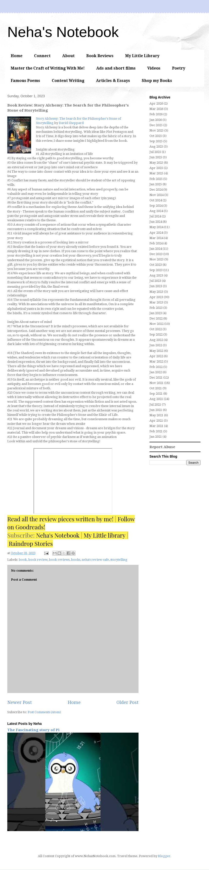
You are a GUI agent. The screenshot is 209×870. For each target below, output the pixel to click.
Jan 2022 (155, 372)
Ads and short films (116, 68)
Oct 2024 (155, 200)
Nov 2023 (156, 259)
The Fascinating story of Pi (33, 730)
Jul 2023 (155, 281)
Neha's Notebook (63, 32)
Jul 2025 (155, 152)
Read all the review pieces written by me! (60, 519)
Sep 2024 (156, 205)
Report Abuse (162, 447)
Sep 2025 (156, 141)
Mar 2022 (156, 361)
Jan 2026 (155, 120)
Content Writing (68, 80)
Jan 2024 (155, 248)
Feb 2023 (156, 308)
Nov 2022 (156, 324)
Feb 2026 (156, 114)
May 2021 (156, 415)
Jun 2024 (155, 221)
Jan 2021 (155, 436)
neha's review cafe (95, 559)
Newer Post (19, 702)
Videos (153, 68)
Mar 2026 (156, 109)
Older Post (127, 702)
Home (16, 55)
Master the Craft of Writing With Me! (48, 68)
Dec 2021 (156, 377)
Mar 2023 (156, 302)
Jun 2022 (155, 345)
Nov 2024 (156, 195)
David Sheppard (71, 123)
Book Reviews (99, 55)
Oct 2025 (155, 136)
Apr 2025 (156, 168)
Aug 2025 (156, 146)
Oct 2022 (155, 329)
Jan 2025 (155, 184)
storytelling (118, 559)
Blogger (164, 856)
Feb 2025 (156, 179)
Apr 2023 (156, 297)
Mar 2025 (156, 173)
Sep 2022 (156, 334)
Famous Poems (25, 80)
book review (37, 559)
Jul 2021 (155, 404)
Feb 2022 (156, 367)
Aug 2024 (156, 211)
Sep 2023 (156, 270)
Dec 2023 (156, 254)
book (23, 559)
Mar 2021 (156, 426)
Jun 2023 (155, 286)
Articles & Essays (113, 80)
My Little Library (142, 55)
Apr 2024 (156, 232)
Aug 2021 (156, 399)
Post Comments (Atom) (44, 712)
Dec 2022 (156, 318)
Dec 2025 (156, 125)
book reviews (59, 559)
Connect (42, 55)
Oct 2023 (155, 264)
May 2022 (156, 351)
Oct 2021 (155, 388)
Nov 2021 (156, 383)
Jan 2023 (155, 313)
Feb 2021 (156, 431)
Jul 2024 (155, 216)
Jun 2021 (155, 410)
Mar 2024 (156, 238)
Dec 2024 (156, 189)
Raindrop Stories (31, 543)
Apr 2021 (156, 420)
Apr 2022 (156, 356)
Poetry (178, 68)
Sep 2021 (156, 393)
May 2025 (156, 162)
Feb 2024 (156, 243)
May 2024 (156, 227)
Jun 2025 (155, 157)
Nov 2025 (156, 130)
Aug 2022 (156, 340)
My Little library (104, 535)
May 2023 (156, 291)
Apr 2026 (156, 103)
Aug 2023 (156, 275)
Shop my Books (157, 80)
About (68, 55)
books (75, 559)
